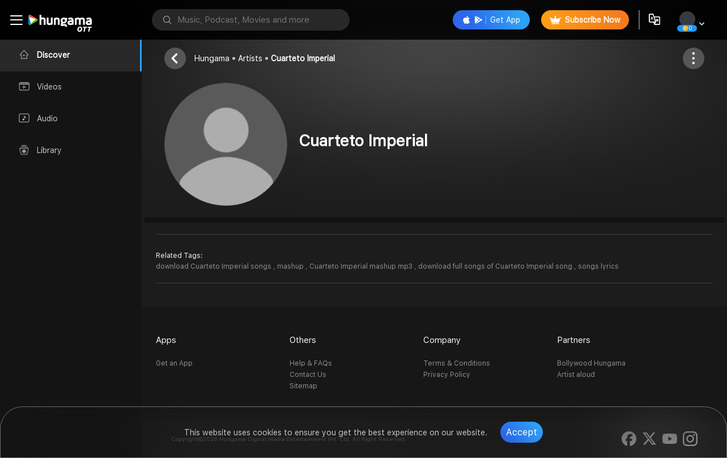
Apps (166, 340)
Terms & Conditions (456, 363)
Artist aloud (576, 375)
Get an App (174, 363)
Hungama (211, 58)
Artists (250, 58)
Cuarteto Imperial (303, 58)
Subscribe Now (585, 20)
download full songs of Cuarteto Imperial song (496, 266)
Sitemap (303, 386)
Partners (573, 340)
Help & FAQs (311, 363)
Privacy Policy (446, 375)
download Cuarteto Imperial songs (214, 266)
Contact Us (308, 375)
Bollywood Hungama (591, 363)
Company (442, 340)
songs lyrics (598, 266)
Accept (521, 432)
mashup (291, 266)
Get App (491, 19)
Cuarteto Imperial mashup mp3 (361, 266)
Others (303, 340)
